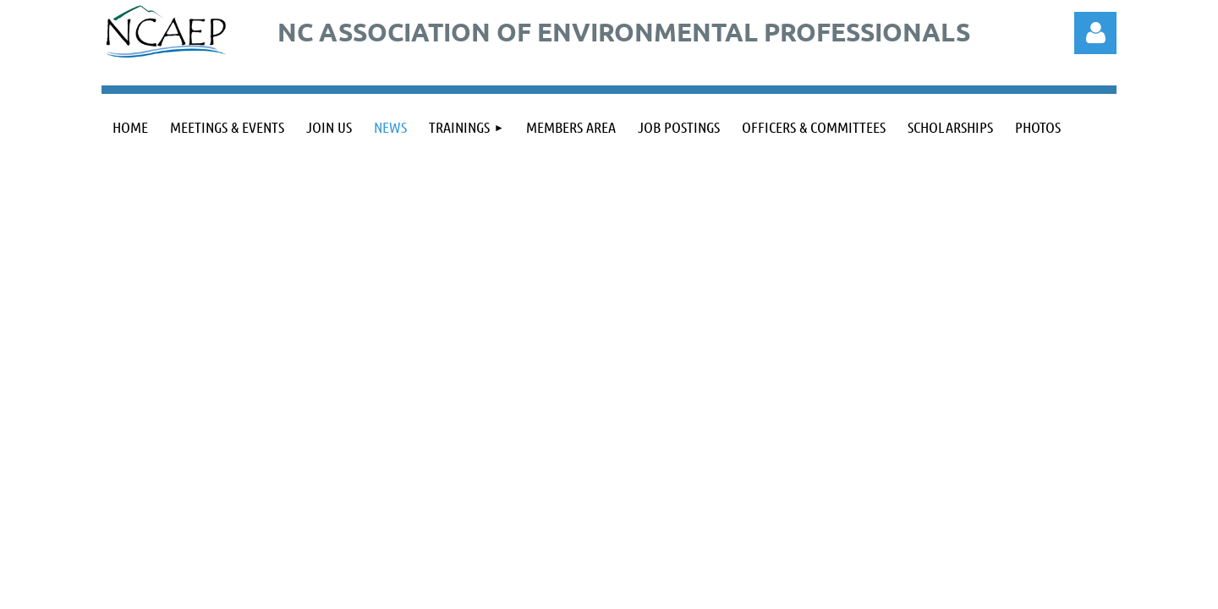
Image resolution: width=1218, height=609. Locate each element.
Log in (1095, 33)
